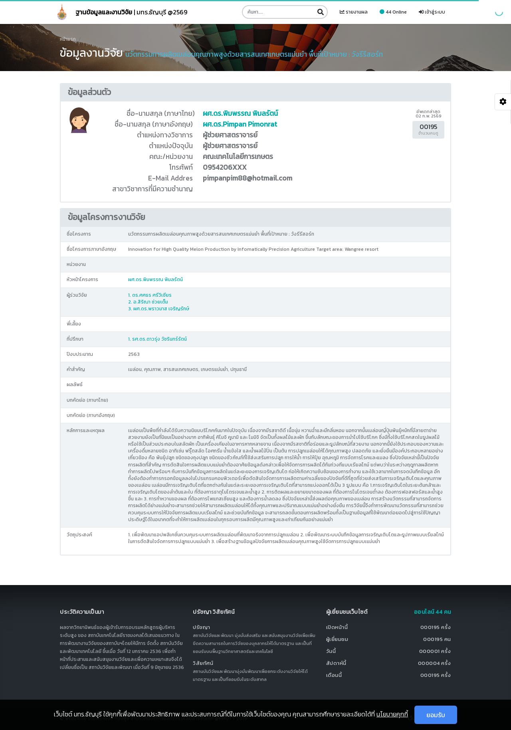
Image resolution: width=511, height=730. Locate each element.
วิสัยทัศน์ (203, 663)
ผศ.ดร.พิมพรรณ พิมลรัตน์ (240, 113)
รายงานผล (354, 12)
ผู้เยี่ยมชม (337, 639)
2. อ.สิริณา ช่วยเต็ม (148, 301)
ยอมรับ (435, 715)
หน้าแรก (68, 39)
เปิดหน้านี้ (337, 627)
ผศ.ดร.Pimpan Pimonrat (240, 124)
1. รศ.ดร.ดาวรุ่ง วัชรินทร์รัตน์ (157, 339)
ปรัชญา (201, 627)
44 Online (393, 12)
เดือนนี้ (334, 675)
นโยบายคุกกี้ (392, 714)
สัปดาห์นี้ (336, 663)
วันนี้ (331, 651)
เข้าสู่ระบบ (432, 12)
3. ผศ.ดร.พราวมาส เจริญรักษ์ (158, 308)
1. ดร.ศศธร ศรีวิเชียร (150, 295)
